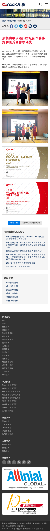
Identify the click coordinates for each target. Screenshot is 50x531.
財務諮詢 (5, 330)
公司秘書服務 (7, 340)
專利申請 (5, 349)
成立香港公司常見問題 (11, 392)
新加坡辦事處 (7, 434)
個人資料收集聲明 (23, 523)
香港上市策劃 (12, 293)
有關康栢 (12, 21)
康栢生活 (5, 451)
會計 (4, 320)
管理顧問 (5, 352)
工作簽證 (5, 371)
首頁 (4, 21)
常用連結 (22, 526)
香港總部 (5, 421)
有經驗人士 (6, 445)
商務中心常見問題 (9, 408)
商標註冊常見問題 (9, 401)
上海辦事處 (6, 428)
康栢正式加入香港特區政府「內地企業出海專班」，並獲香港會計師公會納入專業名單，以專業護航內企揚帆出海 (25, 256)
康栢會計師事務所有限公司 (24, 529)
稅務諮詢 (5, 327)
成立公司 (5, 336)
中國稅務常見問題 (9, 388)
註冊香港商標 (12, 297)
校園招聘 (5, 448)
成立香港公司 (12, 283)
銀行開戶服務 (12, 290)
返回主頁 (14, 223)
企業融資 (5, 355)
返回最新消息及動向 (31, 223)
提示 (4, 523)
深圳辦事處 (6, 431)
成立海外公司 (12, 286)
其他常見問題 (7, 411)
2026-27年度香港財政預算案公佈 (20, 263)
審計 (4, 324)
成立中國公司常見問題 (11, 398)
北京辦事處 (6, 424)
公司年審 (5, 343)
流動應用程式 (11, 526)
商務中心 (5, 359)
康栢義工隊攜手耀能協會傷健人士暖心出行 (24, 251)
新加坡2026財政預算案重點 (18, 266)
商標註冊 (5, 346)
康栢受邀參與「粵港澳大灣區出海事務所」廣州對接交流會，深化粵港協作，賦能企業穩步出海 (25, 244)
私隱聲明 (11, 523)
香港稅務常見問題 (9, 385)
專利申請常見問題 (9, 404)
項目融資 (5, 375)
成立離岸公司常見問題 (11, 395)
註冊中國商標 (12, 301)
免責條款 (36, 523)
